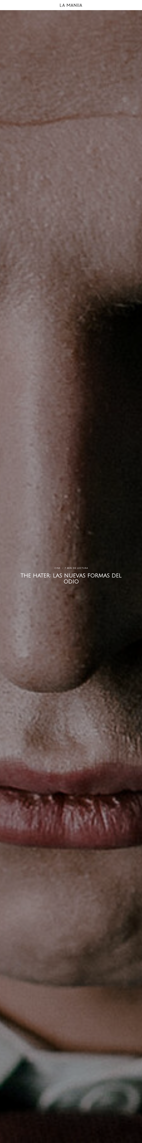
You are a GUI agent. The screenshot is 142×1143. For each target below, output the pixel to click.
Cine (58, 568)
